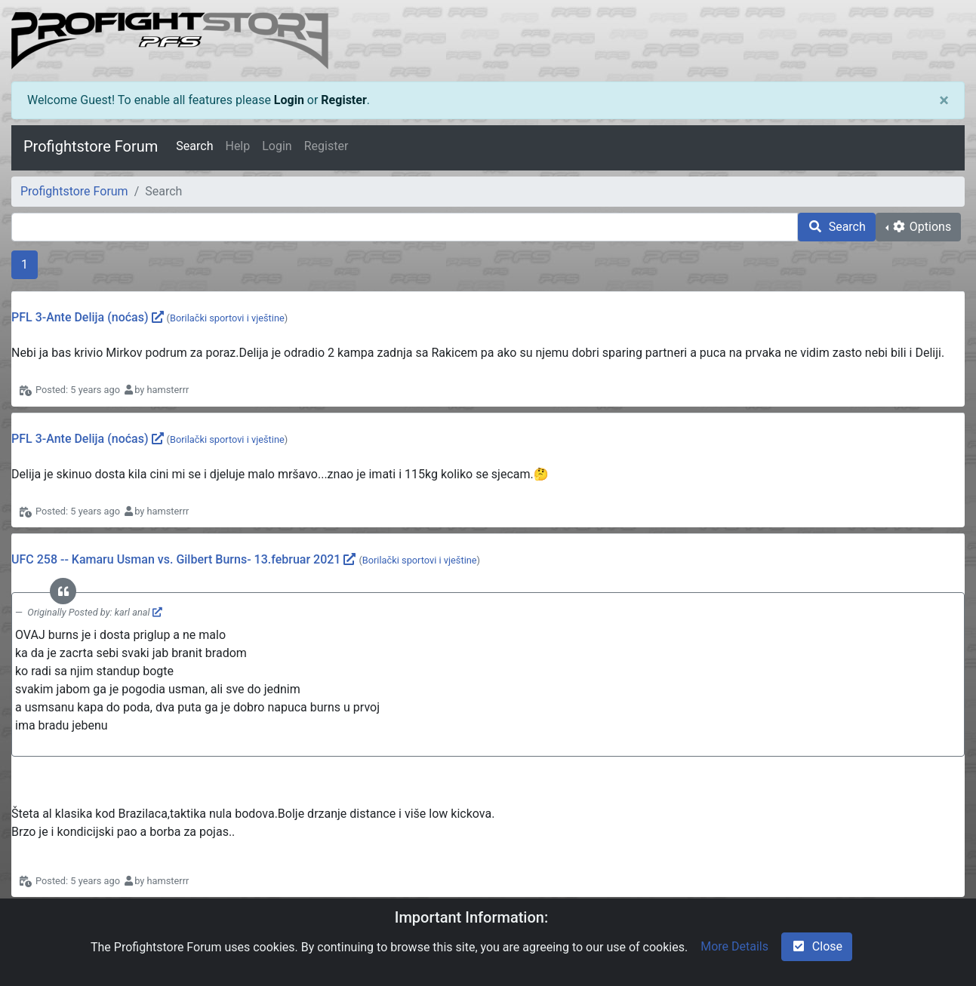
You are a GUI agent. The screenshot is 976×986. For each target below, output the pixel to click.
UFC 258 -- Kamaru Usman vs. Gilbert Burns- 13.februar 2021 (175, 559)
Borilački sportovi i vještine (227, 318)
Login (289, 100)
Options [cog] (921, 227)
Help (237, 146)
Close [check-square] (816, 946)
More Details (734, 946)
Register (343, 100)
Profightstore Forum (90, 146)
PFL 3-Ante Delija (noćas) (80, 317)
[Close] (944, 100)
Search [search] (837, 227)
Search (194, 146)
